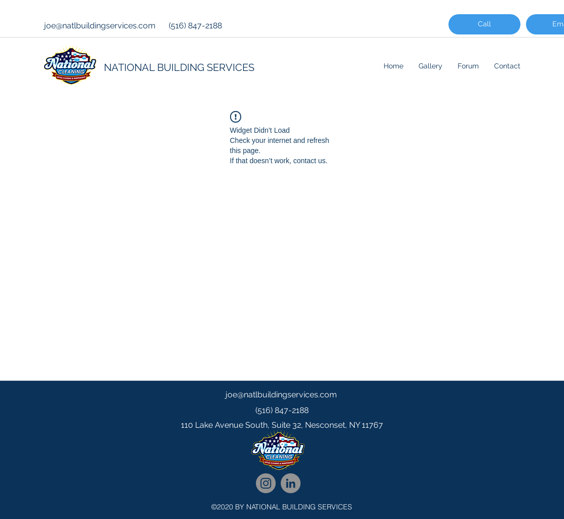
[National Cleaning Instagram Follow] (266, 483)
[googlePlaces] (282, 445)
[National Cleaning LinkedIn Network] (290, 483)
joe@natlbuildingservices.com (100, 25)
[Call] (484, 24)
